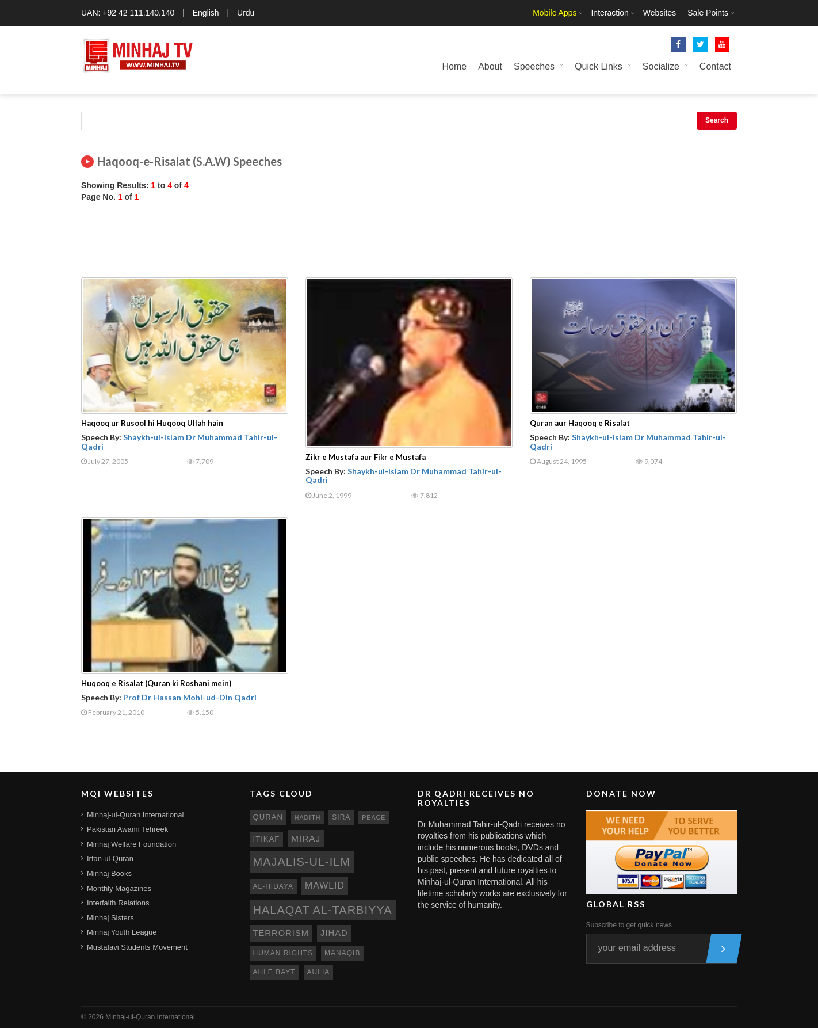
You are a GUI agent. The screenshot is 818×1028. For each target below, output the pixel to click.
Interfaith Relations (118, 902)
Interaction (609, 12)
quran (268, 817)
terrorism (281, 933)
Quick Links (598, 66)
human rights (283, 953)
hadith (308, 817)
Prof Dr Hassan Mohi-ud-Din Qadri (190, 697)
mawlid (325, 885)
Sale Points (707, 12)
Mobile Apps (554, 12)
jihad (334, 933)
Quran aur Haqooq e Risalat (580, 423)
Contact (715, 66)
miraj (305, 838)
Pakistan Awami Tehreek (127, 829)
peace (373, 817)
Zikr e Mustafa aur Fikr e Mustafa (365, 457)
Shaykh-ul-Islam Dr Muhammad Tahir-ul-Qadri (179, 441)
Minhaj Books (109, 873)
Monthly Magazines (119, 888)
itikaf (266, 839)
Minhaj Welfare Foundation (131, 844)
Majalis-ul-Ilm (302, 861)
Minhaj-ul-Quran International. (151, 1017)
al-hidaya (273, 886)
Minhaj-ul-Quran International (135, 814)
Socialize (661, 66)
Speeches (534, 66)
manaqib (342, 953)
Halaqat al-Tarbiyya (322, 910)
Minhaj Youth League (121, 932)
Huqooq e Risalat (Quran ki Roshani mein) (156, 683)
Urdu (245, 12)
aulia (318, 972)
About (490, 66)
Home (454, 66)
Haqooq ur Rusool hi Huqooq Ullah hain (152, 423)
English (206, 12)
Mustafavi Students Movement (137, 947)
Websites (659, 12)
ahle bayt (274, 972)
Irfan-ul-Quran (110, 858)
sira (341, 817)
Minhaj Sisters (110, 917)
